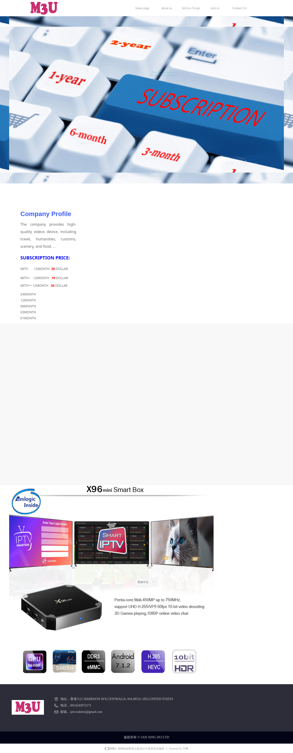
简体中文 (143, 582)
